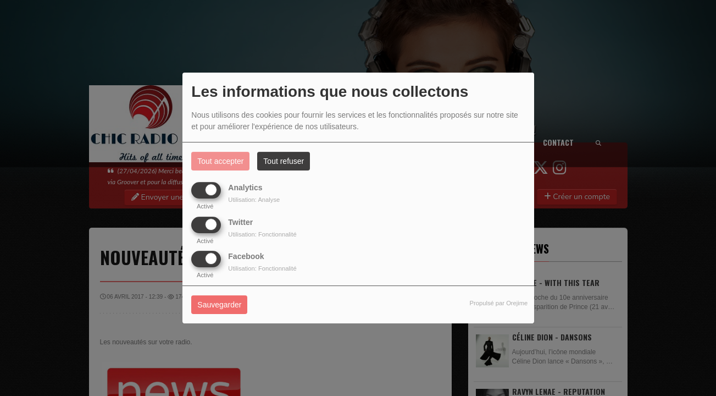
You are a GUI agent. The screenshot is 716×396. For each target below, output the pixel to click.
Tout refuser (283, 161)
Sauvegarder (219, 304)
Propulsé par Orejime (499, 303)
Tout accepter (220, 161)
